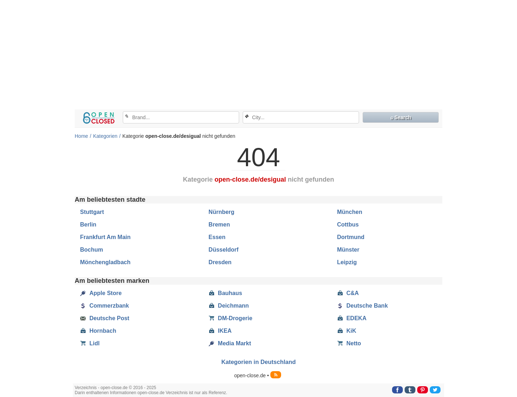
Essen (217, 237)
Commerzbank (104, 306)
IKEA (220, 331)
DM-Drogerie (230, 318)
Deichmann (229, 306)
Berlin (88, 224)
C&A (348, 293)
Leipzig (347, 262)
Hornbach (98, 331)
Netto (349, 343)
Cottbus (348, 224)
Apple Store (101, 293)
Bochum (91, 250)
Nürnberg (221, 212)
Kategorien (105, 136)
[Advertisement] (258, 55)
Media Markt (230, 343)
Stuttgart (92, 212)
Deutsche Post (104, 318)
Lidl (89, 343)
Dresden (220, 262)
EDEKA (352, 318)
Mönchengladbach (105, 262)
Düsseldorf (224, 250)
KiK (347, 331)
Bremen (219, 224)
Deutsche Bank (362, 306)
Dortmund (350, 237)
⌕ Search (400, 117)
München (349, 212)
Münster (348, 250)
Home (81, 136)
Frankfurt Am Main (105, 237)
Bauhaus (225, 293)
